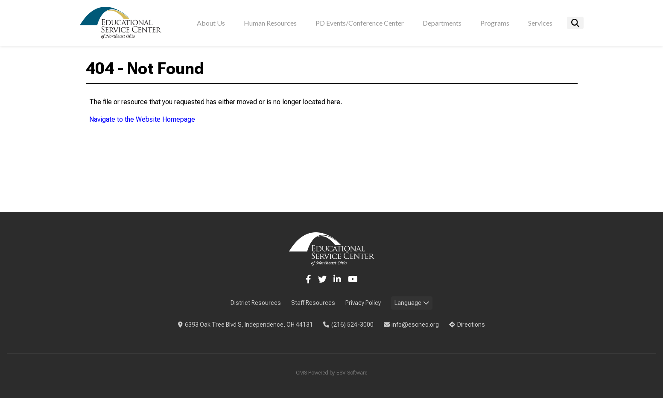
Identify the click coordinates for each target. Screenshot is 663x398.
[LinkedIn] (337, 279)
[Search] (575, 23)
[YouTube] (353, 279)
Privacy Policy (363, 302)
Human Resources (270, 23)
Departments (442, 23)
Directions (467, 324)
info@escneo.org (411, 324)
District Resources (256, 302)
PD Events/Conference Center (359, 23)
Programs (494, 23)
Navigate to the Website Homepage (142, 119)
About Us (211, 23)
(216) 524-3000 (348, 324)
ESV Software (351, 373)
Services (540, 23)
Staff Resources (313, 302)
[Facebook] (308, 279)
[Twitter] (322, 279)
